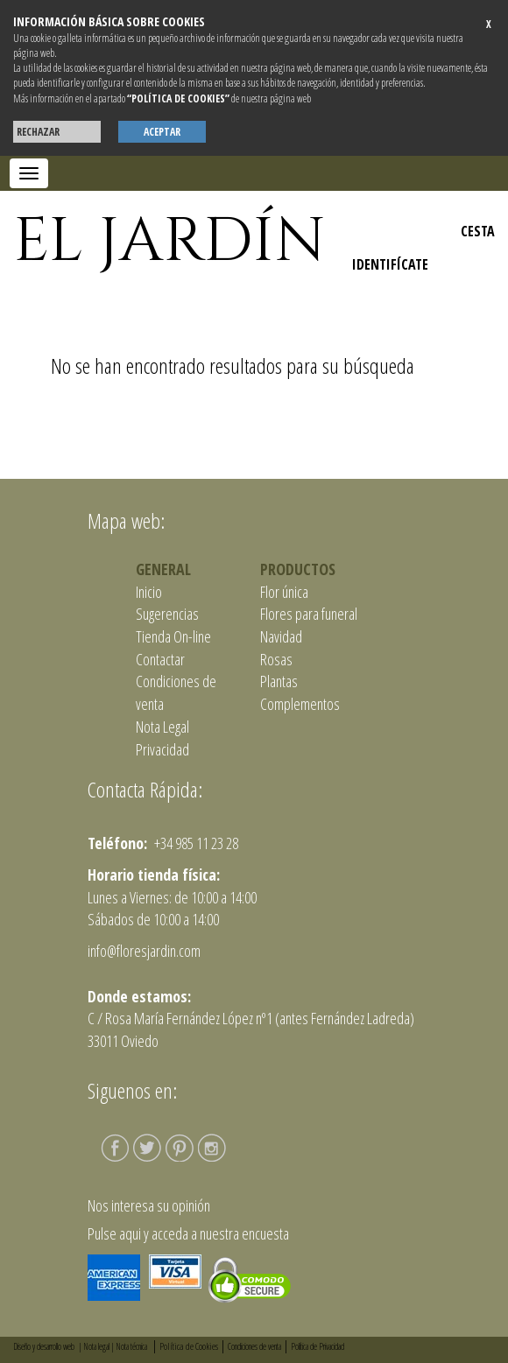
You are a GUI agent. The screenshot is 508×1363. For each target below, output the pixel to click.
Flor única (284, 591)
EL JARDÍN (169, 241)
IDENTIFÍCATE (390, 264)
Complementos (300, 703)
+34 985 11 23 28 (195, 843)
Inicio (149, 591)
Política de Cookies (188, 1345)
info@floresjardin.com (144, 950)
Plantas (279, 681)
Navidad (281, 636)
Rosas (276, 659)
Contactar (160, 659)
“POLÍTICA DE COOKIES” (178, 98)
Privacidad (162, 749)
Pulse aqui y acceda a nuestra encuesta (188, 1233)
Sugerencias (167, 613)
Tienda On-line (173, 636)
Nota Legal (162, 726)
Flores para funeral (308, 613)
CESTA (478, 231)
